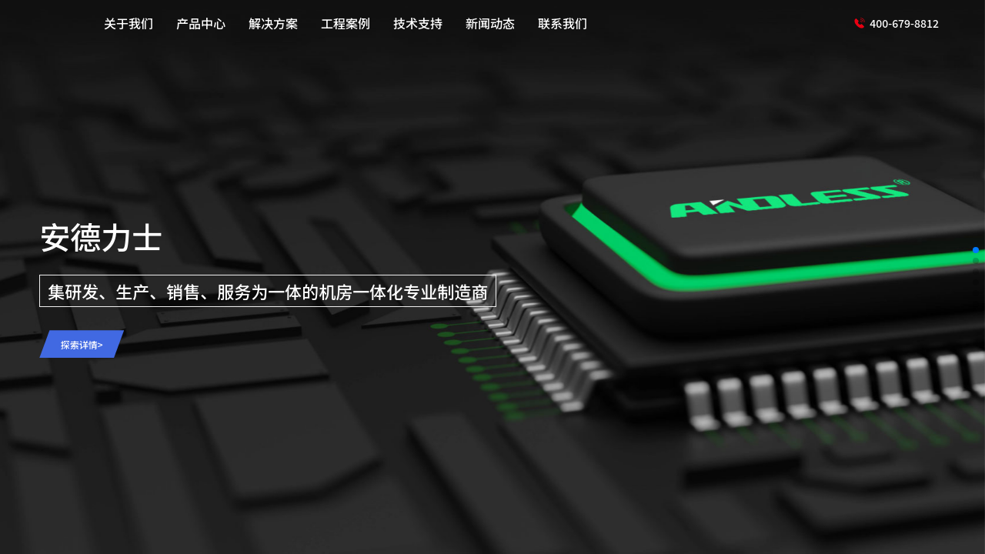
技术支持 (417, 23)
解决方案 (273, 23)
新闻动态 (490, 23)
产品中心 (200, 23)
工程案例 (345, 23)
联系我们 (562, 23)
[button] (976, 250)
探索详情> (82, 344)
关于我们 (128, 23)
